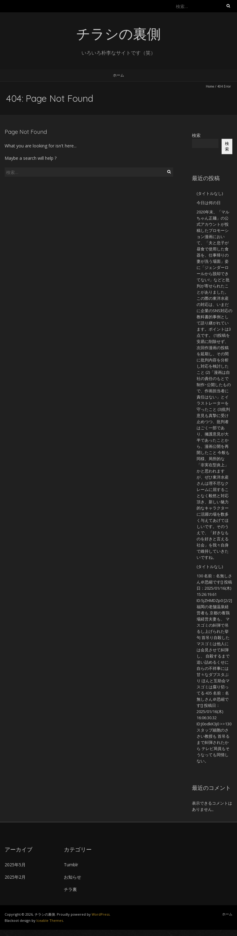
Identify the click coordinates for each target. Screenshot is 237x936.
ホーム (118, 75)
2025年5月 (15, 865)
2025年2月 (15, 877)
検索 (196, 135)
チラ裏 (70, 889)
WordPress (101, 914)
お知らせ (72, 877)
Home (210, 86)
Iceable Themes (49, 920)
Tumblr (71, 865)
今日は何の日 (209, 202)
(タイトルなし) (210, 193)
